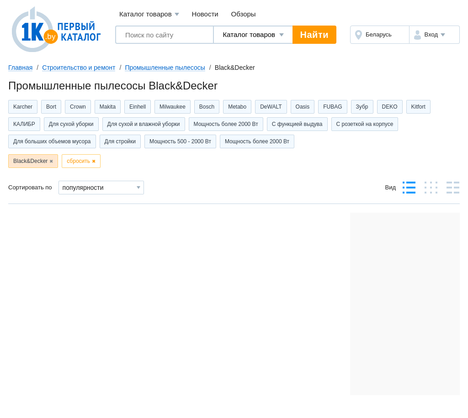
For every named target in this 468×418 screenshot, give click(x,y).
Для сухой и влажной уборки (143, 124)
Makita (108, 107)
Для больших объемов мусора (52, 141)
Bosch (206, 107)
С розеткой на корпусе (365, 124)
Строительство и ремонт (78, 67)
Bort (51, 107)
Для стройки (120, 141)
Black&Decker (30, 161)
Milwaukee (173, 107)
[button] (434, 34)
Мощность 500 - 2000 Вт (180, 141)
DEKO (390, 107)
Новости (205, 14)
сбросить (78, 161)
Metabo (237, 107)
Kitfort (418, 107)
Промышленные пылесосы (165, 67)
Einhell (137, 107)
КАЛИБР (24, 124)
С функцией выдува (297, 124)
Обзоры (243, 14)
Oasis (303, 107)
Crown (78, 107)
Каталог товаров (149, 14)
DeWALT (271, 107)
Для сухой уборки (71, 124)
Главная (20, 67)
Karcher (22, 107)
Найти (314, 35)
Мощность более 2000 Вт (226, 124)
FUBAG (332, 107)
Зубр (362, 107)
